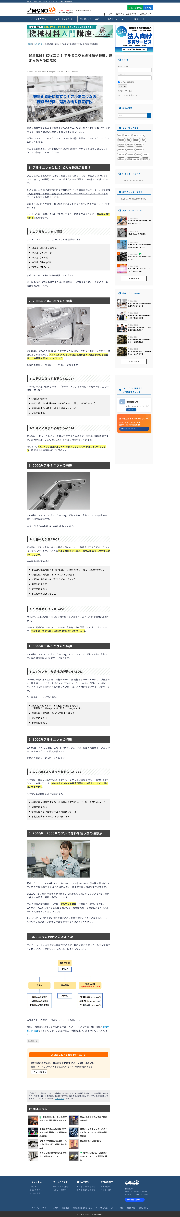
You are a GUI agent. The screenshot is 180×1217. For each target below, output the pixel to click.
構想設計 (130, 145)
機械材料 (75, 72)
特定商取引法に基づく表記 (82, 1208)
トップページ (34, 1186)
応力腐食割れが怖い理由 (90, 1141)
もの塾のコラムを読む (86, 1186)
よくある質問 (34, 1193)
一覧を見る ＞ (134, 278)
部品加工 (121, 159)
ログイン (148, 8)
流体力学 (121, 154)
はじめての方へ (35, 1190)
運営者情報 (131, 1208)
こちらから (59, 1098)
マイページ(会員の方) (126, 14)
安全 (128, 140)
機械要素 (139, 149)
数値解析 (121, 145)
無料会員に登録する (134, 1199)
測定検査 (130, 154)
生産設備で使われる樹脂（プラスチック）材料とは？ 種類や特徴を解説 (53, 1132)
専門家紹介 (105, 1186)
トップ (109, 14)
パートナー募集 (117, 1208)
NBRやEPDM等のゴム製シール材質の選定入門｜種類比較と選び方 (53, 1144)
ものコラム (38, 44)
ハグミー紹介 (106, 1190)
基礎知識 (121, 140)
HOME (29, 44)
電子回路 (145, 159)
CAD (120, 135)
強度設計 (136, 140)
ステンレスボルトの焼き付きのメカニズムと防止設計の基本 (93, 1156)
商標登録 (65, 1208)
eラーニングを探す (61, 1186)
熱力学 (138, 154)
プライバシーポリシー (40, 1208)
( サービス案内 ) (90, 19)
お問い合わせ (145, 14)
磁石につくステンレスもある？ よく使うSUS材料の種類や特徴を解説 (93, 1132)
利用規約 (55, 1208)
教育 (143, 140)
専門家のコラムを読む (86, 1190)
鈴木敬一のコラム (133, 159)
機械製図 (130, 149)
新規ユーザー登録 (125, 90)
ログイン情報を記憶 (126, 82)
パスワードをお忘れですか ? (129, 95)
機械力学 (139, 145)
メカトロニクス (138, 135)
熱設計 (146, 154)
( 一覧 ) (64, 19)
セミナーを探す (59, 1190)
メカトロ (127, 135)
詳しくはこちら (39, 1072)
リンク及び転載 (101, 1208)
